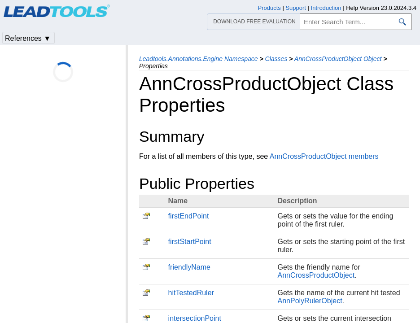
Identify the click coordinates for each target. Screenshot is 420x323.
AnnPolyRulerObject (310, 301)
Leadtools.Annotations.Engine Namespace (198, 58)
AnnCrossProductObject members (324, 156)
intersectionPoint (194, 318)
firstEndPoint (188, 216)
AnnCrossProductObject (316, 275)
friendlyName (189, 267)
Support (295, 7)
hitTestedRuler (191, 293)
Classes (276, 58)
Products (269, 7)
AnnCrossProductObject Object (338, 58)
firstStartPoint (189, 241)
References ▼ (28, 38)
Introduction (326, 7)
